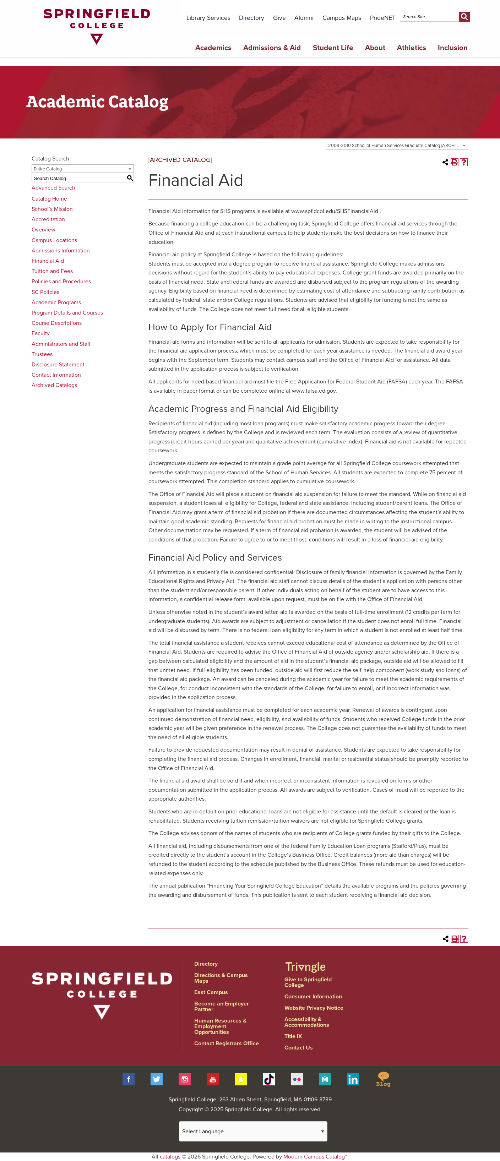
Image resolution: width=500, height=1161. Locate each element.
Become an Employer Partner (221, 1006)
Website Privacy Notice (313, 1008)
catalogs (170, 1156)
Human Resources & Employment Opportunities (220, 1026)
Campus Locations (54, 240)
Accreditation (48, 219)
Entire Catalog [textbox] (48, 169)
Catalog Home (49, 198)
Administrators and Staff (61, 344)
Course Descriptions (57, 323)
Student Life (333, 47)
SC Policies (45, 292)
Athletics (411, 47)
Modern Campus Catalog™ (315, 1156)
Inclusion (453, 47)
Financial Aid (48, 261)
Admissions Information (61, 250)
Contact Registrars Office (226, 1043)
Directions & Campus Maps (221, 978)
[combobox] (397, 145)
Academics (213, 47)
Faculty (41, 333)
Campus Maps (341, 18)
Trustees (42, 354)
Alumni (304, 18)
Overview (43, 229)
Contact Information (56, 374)
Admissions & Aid (272, 47)
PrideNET (383, 18)
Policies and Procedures (61, 281)
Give (279, 18)
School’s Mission (52, 209)
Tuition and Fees (52, 271)
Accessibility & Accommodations (306, 1022)
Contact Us (298, 1047)
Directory (251, 18)
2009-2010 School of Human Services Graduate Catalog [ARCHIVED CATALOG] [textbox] (398, 145)
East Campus (211, 992)
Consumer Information (313, 996)
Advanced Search (53, 187)
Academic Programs (56, 302)
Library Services (208, 18)
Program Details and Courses (67, 312)
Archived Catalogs (54, 385)
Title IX (293, 1036)
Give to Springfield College (308, 982)
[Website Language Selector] (253, 1131)
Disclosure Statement (58, 364)
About (375, 47)
